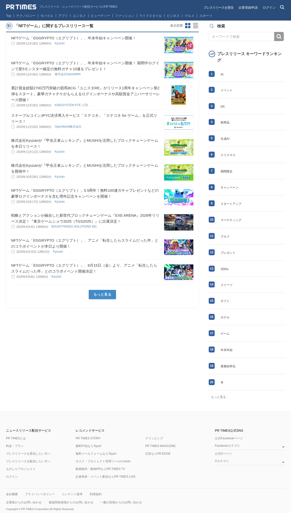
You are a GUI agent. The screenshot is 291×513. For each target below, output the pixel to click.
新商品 (225, 122)
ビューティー (100, 15)
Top (8, 15)
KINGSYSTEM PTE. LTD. (72, 105)
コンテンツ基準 (72, 494)
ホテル (225, 317)
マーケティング (231, 220)
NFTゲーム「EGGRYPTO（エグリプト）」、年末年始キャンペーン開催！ (73, 38)
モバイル (46, 15)
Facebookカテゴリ (227, 445)
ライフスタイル (150, 15)
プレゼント (228, 253)
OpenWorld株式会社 (69, 126)
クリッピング (154, 438)
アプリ (63, 15)
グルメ (189, 15)
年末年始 (227, 350)
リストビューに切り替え (196, 26)
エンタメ (79, 15)
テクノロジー (25, 15)
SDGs (225, 269)
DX (223, 106)
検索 (279, 36)
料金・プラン (15, 446)
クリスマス (228, 155)
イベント (227, 90)
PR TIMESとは (16, 438)
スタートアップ (231, 204)
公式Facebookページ (229, 438)
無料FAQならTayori (88, 446)
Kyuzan (60, 43)
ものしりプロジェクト (21, 469)
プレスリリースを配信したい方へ (28, 461)
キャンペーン (229, 187)
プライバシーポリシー (40, 494)
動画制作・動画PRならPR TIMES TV (100, 469)
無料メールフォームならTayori (96, 453)
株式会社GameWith (68, 74)
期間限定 (227, 171)
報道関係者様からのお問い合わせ (71, 502)
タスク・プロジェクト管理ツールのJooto (103, 461)
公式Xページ (223, 453)
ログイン (269, 7)
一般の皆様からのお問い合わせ (121, 502)
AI (222, 74)
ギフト (225, 301)
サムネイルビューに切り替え (188, 26)
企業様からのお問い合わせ (24, 502)
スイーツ (227, 285)
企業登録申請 (248, 7)
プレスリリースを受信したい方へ (28, 453)
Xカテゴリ (222, 461)
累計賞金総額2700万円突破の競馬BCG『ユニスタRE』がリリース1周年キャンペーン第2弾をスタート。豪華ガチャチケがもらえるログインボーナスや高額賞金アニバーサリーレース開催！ (85, 94)
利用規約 (96, 494)
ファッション (124, 15)
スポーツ (205, 15)
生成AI (225, 138)
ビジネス (173, 15)
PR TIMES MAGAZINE (160, 446)
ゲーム (225, 333)
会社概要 (12, 494)
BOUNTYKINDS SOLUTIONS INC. (74, 226)
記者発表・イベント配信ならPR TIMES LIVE (106, 476)
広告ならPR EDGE (158, 453)
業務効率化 (228, 366)
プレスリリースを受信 (218, 7)
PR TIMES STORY (88, 438)
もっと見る (102, 294)
